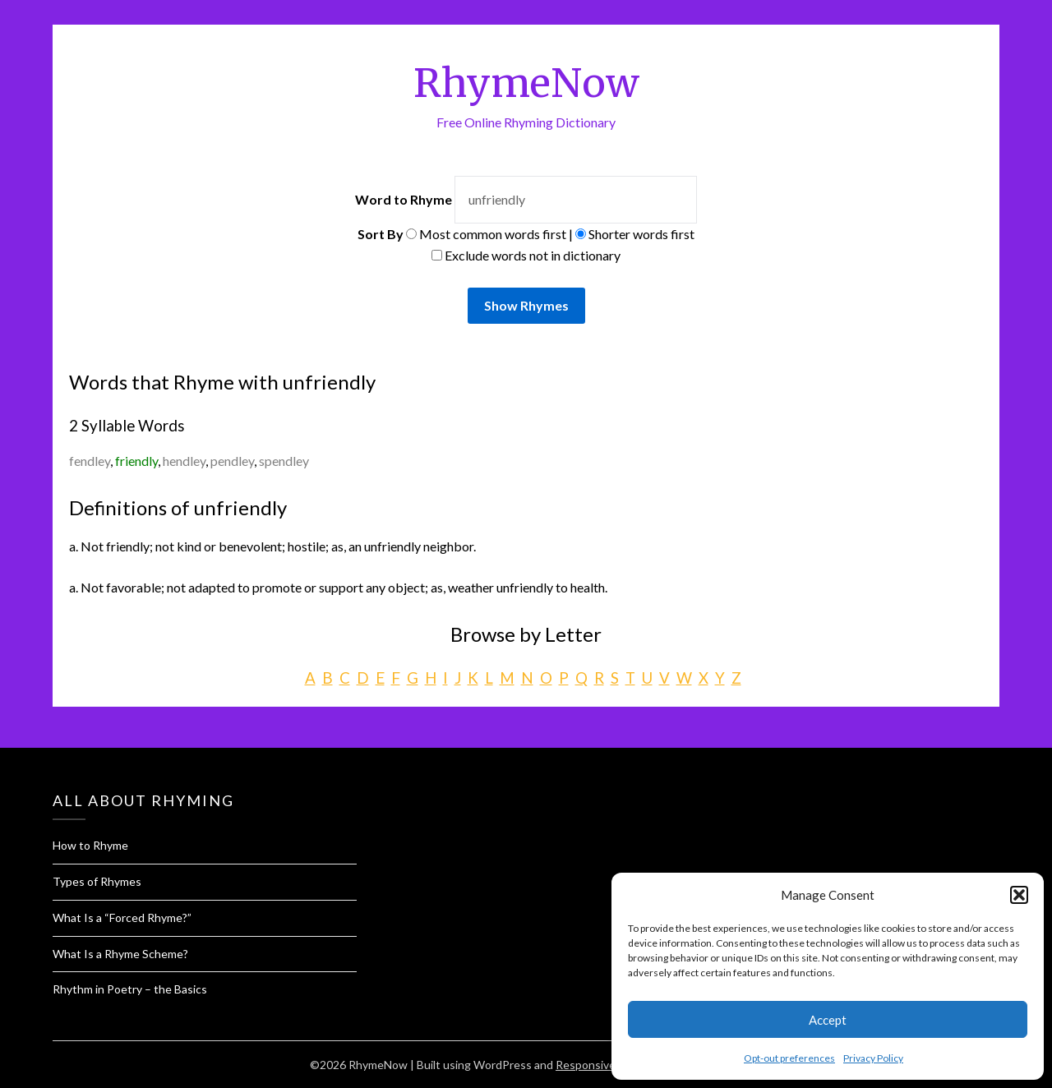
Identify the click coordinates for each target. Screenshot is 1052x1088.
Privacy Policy (873, 1058)
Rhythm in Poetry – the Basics (130, 989)
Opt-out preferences (789, 1058)
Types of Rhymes (97, 881)
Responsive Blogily (604, 1065)
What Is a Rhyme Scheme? (120, 954)
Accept (828, 1019)
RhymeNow (526, 83)
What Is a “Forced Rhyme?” (122, 917)
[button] (1019, 895)
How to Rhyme (90, 845)
